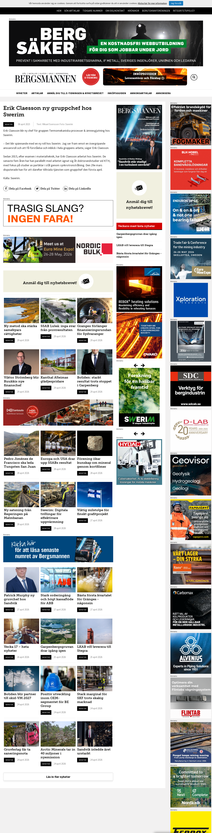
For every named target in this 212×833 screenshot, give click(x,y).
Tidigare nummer (93, 10)
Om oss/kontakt (115, 10)
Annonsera (163, 93)
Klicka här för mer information (152, 3)
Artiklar (37, 93)
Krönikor (133, 10)
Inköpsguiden (117, 93)
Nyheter (21, 93)
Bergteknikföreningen (156, 10)
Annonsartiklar (141, 93)
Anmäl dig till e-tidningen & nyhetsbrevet (75, 93)
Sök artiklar (72, 10)
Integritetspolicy (184, 10)
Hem (59, 10)
